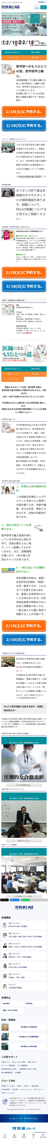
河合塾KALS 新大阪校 (29, 1046)
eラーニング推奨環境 (8, 1065)
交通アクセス (5, 1062)
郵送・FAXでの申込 (10, 1010)
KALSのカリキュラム (24, 841)
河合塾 (19, 1086)
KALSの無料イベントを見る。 (24, 896)
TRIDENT (26, 1086)
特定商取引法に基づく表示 (28, 1069)
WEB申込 (6, 1003)
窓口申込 (29, 1003)
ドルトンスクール (26, 1089)
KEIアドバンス (38, 1089)
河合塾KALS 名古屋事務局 (29, 1036)
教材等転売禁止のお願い (9, 1069)
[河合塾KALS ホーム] (10, 7)
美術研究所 (35, 1086)
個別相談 (37, 8)
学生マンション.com (8, 1093)
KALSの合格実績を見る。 (24, 785)
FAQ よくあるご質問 (18, 1062)
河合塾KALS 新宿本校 (29, 1027)
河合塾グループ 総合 (8, 1086)
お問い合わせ (31, 1062)
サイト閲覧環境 (22, 1065)
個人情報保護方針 (7, 1072)
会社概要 (18, 1072)
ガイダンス (43, 8)
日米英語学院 (5, 1089)
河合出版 (15, 1089)
